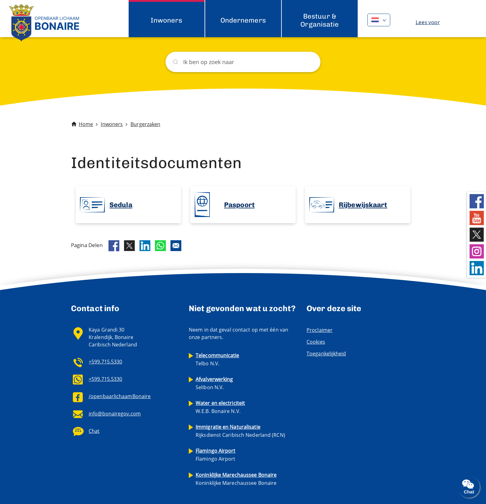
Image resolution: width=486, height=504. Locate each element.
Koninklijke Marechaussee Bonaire (236, 478)
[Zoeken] (243, 62)
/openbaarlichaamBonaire (120, 396)
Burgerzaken (145, 124)
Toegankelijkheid (326, 353)
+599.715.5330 (105, 361)
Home (86, 124)
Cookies (316, 341)
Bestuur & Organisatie (319, 20)
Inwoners (167, 20)
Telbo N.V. (217, 359)
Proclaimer (320, 330)
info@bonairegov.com (115, 413)
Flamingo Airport (216, 454)
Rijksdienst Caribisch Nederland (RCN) (240, 431)
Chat (94, 431)
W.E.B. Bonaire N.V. (220, 407)
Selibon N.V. (214, 383)
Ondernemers (243, 20)
